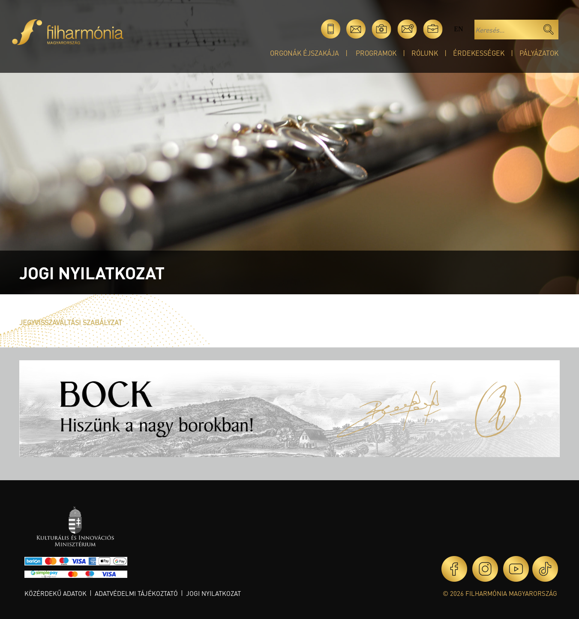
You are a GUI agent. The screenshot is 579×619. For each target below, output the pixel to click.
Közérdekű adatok (55, 593)
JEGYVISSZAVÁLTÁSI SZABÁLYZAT (70, 322)
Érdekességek (478, 52)
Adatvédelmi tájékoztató (136, 593)
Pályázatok (538, 52)
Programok (376, 52)
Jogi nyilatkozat (213, 593)
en (458, 29)
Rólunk (424, 52)
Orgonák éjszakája (304, 52)
